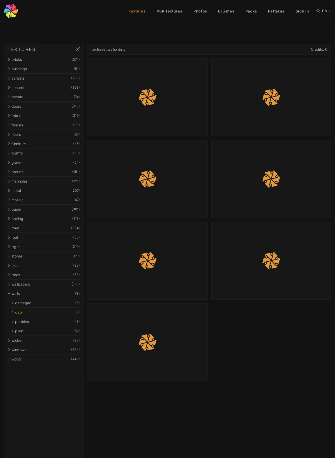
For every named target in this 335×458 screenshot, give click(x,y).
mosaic (44, 199)
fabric (44, 115)
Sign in (302, 11)
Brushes (226, 11)
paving (44, 218)
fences (44, 125)
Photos (200, 11)
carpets (44, 78)
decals (44, 96)
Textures (137, 11)
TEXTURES (22, 49)
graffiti (44, 153)
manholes (44, 181)
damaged (45, 302)
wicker (44, 340)
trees (44, 274)
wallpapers (44, 284)
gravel (44, 162)
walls (44, 293)
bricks (44, 59)
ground (44, 171)
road (44, 228)
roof (44, 237)
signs (44, 246)
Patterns (276, 11)
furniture (44, 143)
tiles (44, 265)
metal (44, 190)
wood (44, 359)
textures (98, 49)
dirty (45, 312)
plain (45, 331)
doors (44, 106)
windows (44, 349)
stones (44, 256)
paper (44, 209)
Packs (251, 11)
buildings (44, 68)
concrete (44, 87)
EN (326, 11)
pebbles (45, 321)
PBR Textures (169, 11)
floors (44, 134)
